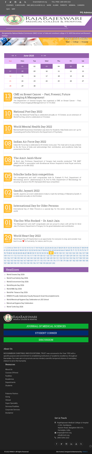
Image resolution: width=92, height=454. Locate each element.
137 (11, 258)
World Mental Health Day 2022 (33, 126)
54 (34, 250)
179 (64, 261)
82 (14, 253)
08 (22, 71)
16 (32, 248)
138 (15, 258)
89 (31, 253)
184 (80, 261)
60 (48, 250)
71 (74, 250)
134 (86, 256)
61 (51, 250)
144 (34, 258)
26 (55, 248)
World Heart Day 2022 (27, 235)
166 (21, 261)
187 (5, 263)
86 (24, 253)
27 (57, 248)
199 (44, 263)
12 (23, 248)
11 (20, 248)
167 (24, 261)
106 (80, 253)
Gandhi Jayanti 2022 (27, 190)
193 (24, 263)
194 (27, 263)
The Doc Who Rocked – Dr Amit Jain (37, 220)
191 (18, 263)
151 (57, 258)
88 (28, 253)
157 (77, 258)
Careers (80, 5)
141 (24, 258)
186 (86, 261)
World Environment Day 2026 (18, 282)
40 (87, 248)
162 (8, 261)
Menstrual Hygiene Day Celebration (20, 303)
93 (40, 253)
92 (38, 253)
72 (76, 250)
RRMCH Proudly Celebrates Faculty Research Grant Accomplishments (33, 296)
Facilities (8, 376)
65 (60, 250)
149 (50, 258)
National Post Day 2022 (28, 111)
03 (46, 66)
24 (50, 248)
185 (83, 261)
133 (83, 256)
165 (18, 261)
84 (19, 253)
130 (73, 256)
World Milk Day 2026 (14, 289)
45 (14, 250)
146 (41, 258)
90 (33, 253)
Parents (63, 5)
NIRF (13, 9)
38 (83, 248)
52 (30, 250)
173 (44, 261)
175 (50, 261)
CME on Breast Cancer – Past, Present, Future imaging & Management (42, 96)
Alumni (55, 5)
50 (25, 250)
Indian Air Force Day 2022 (30, 141)
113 (18, 256)
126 (60, 256)
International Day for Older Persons (36, 205)
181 (70, 261)
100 (60, 253)
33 (71, 248)
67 (64, 250)
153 (64, 258)
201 (50, 263)
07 (10, 71)
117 (31, 256)
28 (60, 248)
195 (31, 263)
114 (21, 256)
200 (47, 263)
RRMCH (85, 452)
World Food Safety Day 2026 (17, 278)
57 (41, 250)
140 (21, 258)
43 (9, 250)
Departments (10, 382)
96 (47, 253)
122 (47, 256)
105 (76, 253)
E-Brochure (20, 5)
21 (43, 248)
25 (53, 248)
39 (85, 248)
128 (67, 256)
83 (16, 253)
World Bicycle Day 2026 (15, 285)
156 (73, 258)
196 (34, 263)
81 (12, 253)
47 (18, 250)
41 (5, 250)
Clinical (8, 400)
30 (64, 248)
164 (15, 261)
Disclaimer (9, 413)
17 (34, 248)
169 (31, 261)
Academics (9, 379)
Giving (7, 397)
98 (55, 253)
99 (57, 253)
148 (47, 258)
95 (45, 253)
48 (21, 250)
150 (54, 258)
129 (70, 256)
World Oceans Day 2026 (16, 274)
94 (43, 253)
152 (60, 258)
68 (67, 250)
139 (18, 258)
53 (32, 250)
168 (28, 261)
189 (11, 263)
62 (53, 250)
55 (37, 250)
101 (63, 253)
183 (77, 261)
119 (37, 256)
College (76, 42)
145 (37, 258)
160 (86, 258)
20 (41, 248)
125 (57, 256)
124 (54, 256)
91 (36, 253)
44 (12, 250)
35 (76, 248)
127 (64, 256)
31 (67, 248)
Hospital (85, 42)
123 (50, 256)
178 (60, 261)
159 (83, 258)
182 (73, 261)
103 (70, 253)
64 (57, 250)
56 (39, 250)
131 (77, 256)
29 (62, 248)
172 (41, 261)
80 (9, 253)
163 (11, 261)
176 (54, 261)
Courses (9, 5)
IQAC (8, 9)
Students (8, 386)
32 (69, 248)
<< (13, 55)
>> (45, 55)
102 (67, 253)
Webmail (72, 5)
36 (78, 248)
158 (80, 258)
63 (55, 250)
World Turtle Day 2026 (15, 307)
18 (37, 248)
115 (24, 256)
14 (27, 248)
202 (53, 263)
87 (26, 253)
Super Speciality (11, 403)
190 (14, 263)
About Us (8, 369)
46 (16, 250)
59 (46, 250)
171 (37, 261)
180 (67, 261)
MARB (49, 5)
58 (44, 250)
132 (80, 256)
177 (57, 261)
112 (15, 256)
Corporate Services (12, 410)
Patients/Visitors (11, 393)
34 (74, 248)
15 (30, 248)
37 (80, 248)
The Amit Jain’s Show (28, 158)
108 (86, 253)
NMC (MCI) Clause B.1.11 (36, 5)
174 (47, 261)
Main (68, 42)
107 (83, 253)
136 (8, 258)
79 (7, 253)
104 (73, 253)
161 (5, 261)
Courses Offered (11, 373)
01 (22, 66)
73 (78, 250)
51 (28, 250)
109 (5, 256)
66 (62, 250)
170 (34, 261)
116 (28, 256)
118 (34, 256)
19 (39, 248)
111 (11, 256)
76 (85, 250)
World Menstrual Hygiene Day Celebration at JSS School (28, 300)
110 (8, 256)
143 (31, 258)
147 (44, 258)
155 (70, 258)
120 (41, 256)
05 (71, 66)
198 (40, 263)
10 (18, 248)
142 (28, 258)
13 (25, 248)
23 (48, 248)
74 (80, 250)
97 (51, 252)
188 (8, 263)
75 (83, 250)
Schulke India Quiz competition (34, 174)
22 (46, 248)
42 (7, 250)
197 (37, 263)
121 (44, 256)
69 (69, 250)
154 (67, 258)
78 (5, 253)
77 (87, 250)
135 (5, 258)
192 (21, 263)
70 (71, 250)
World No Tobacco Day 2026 (17, 292)
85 (21, 253)
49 (23, 250)
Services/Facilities (12, 406)
